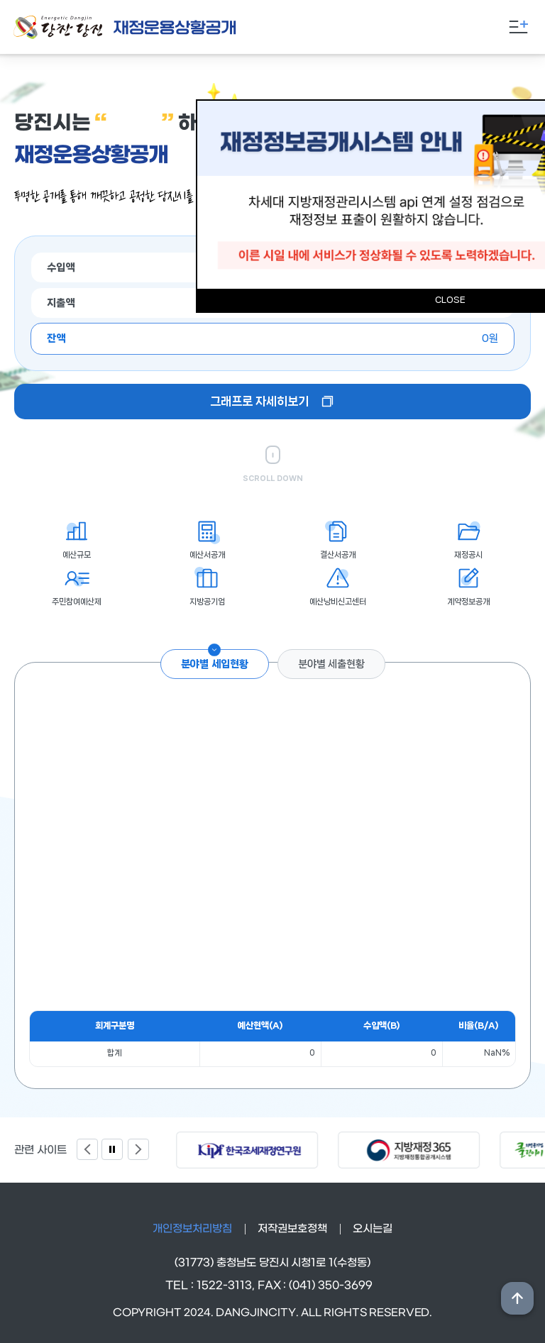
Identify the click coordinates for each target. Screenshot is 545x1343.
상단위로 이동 (517, 1298)
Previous (87, 1149)
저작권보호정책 (292, 1228)
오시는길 (372, 1228)
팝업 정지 (112, 1149)
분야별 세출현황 (331, 664)
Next (138, 1149)
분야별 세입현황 (214, 664)
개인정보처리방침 (192, 1228)
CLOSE (450, 299)
